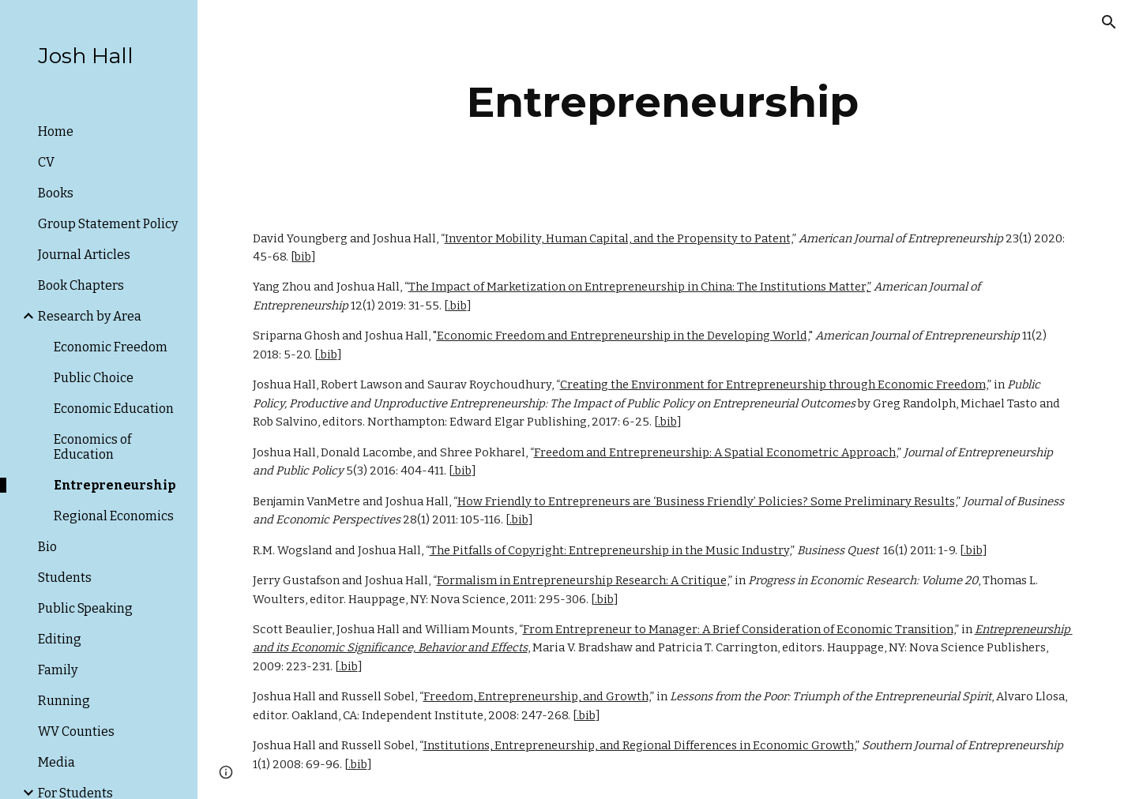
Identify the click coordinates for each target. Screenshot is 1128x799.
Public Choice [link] (93, 377)
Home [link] (55, 131)
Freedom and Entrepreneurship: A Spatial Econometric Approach (715, 452)
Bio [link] (47, 546)
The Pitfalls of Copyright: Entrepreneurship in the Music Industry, (610, 550)
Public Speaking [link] (85, 608)
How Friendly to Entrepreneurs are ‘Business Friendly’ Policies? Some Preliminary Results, (707, 501)
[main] (663, 102)
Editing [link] (59, 639)
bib (303, 256)
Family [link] (57, 669)
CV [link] (46, 162)
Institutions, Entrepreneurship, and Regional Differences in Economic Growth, (639, 745)
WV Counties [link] (76, 731)
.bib (457, 305)
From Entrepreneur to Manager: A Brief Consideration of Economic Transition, (739, 629)
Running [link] (64, 700)
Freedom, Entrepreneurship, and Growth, (536, 696)
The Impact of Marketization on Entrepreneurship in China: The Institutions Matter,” (639, 286)
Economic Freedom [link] (110, 346)
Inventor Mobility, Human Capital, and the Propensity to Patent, (618, 238)
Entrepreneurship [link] (114, 485)
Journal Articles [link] (84, 254)
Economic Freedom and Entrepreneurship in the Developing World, (623, 335)
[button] (1109, 22)
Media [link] (56, 762)
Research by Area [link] (89, 316)
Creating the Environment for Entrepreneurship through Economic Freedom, (773, 384)
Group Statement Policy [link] (108, 223)
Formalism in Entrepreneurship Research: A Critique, (582, 580)
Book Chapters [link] (81, 285)
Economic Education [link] (114, 408)
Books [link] (55, 193)
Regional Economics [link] (114, 515)
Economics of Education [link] (92, 447)
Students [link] (65, 577)
